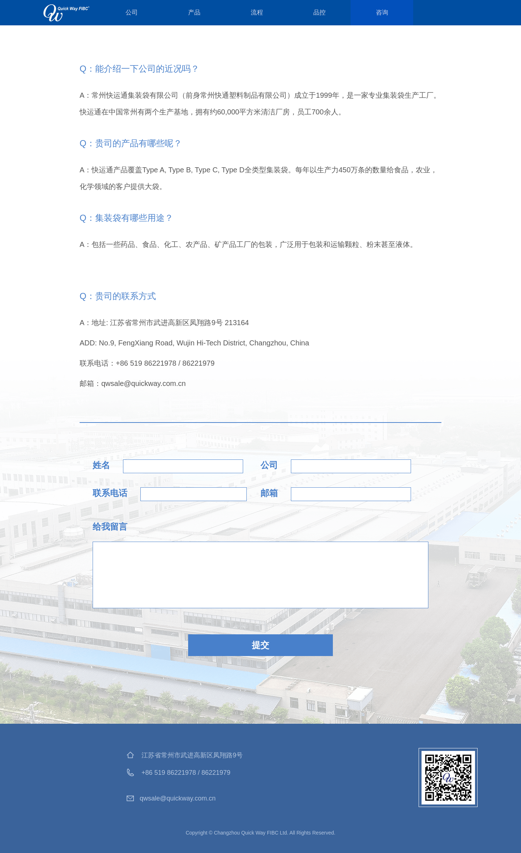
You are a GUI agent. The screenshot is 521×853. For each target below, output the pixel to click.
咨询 (382, 12)
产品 (194, 12)
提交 (260, 645)
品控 (319, 12)
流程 (257, 12)
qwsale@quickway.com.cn (178, 798)
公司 (132, 12)
